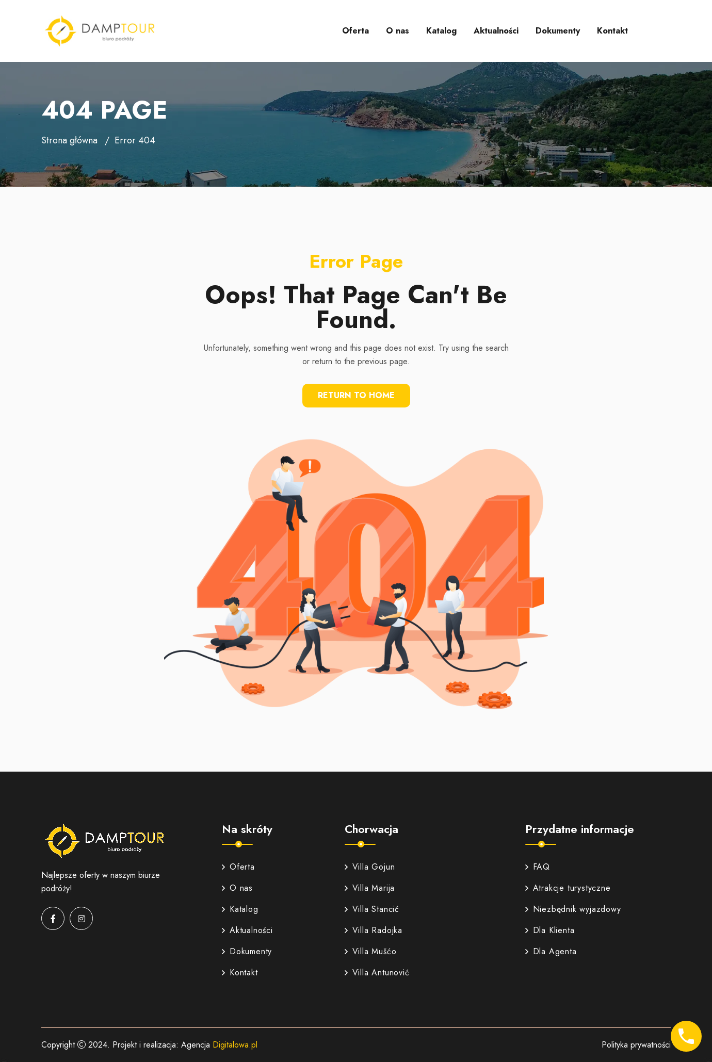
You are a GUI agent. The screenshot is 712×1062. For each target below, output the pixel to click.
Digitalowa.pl (235, 1045)
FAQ (537, 867)
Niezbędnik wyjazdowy (573, 909)
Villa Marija (370, 888)
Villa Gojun (370, 867)
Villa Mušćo (371, 951)
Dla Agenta (551, 951)
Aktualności (496, 31)
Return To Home (356, 395)
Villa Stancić (372, 909)
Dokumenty (558, 31)
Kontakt (612, 31)
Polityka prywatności (636, 1045)
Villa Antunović (377, 972)
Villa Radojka (373, 930)
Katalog (441, 31)
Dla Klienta (550, 930)
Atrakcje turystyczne (568, 888)
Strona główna (69, 140)
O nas (397, 31)
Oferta (355, 31)
